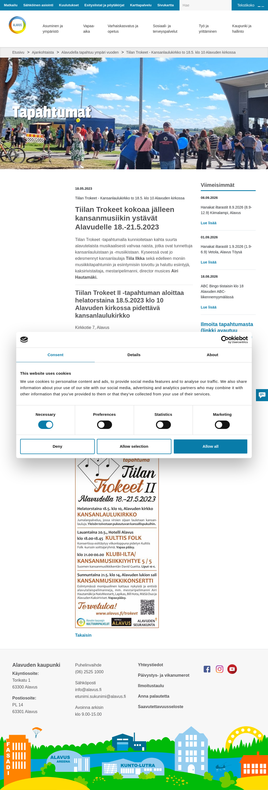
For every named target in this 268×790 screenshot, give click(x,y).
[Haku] (228, 1)
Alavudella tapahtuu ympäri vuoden (90, 52)
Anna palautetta (153, 696)
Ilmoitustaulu (151, 685)
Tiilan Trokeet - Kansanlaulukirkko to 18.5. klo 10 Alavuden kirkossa (181, 52)
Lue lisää (208, 223)
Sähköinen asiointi (38, 5)
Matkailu (11, 5)
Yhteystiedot (150, 665)
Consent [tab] (56, 354)
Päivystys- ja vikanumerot (163, 675)
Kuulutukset (69, 5)
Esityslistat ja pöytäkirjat (104, 5)
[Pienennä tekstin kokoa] (262, 6)
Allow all (211, 446)
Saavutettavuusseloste (160, 706)
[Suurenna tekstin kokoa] (259, 6)
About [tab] (212, 354)
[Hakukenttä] (206, 5)
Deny (57, 446)
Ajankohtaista (43, 52)
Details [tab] (134, 354)
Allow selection (134, 446)
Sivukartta (165, 5)
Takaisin (84, 635)
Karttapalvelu (141, 5)
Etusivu (18, 52)
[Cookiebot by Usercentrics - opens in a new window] (225, 340)
